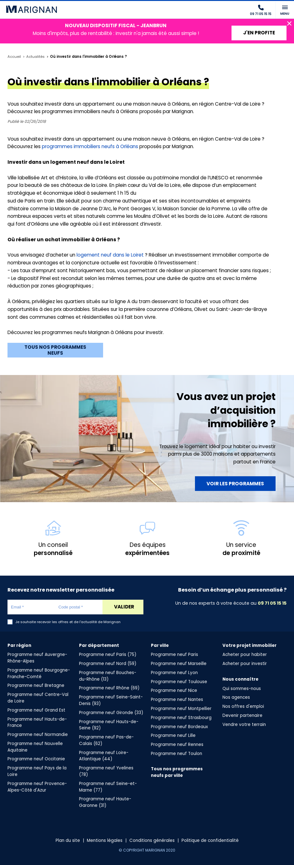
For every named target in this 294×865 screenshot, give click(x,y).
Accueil (14, 56)
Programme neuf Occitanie (36, 759)
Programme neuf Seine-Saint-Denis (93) (111, 700)
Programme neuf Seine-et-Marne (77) (108, 787)
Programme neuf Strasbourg (181, 718)
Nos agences (236, 697)
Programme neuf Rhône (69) (109, 688)
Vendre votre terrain (244, 725)
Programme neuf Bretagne (35, 685)
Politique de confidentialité (210, 840)
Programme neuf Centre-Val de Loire (37, 698)
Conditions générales (152, 840)
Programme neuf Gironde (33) (111, 713)
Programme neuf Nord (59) (107, 664)
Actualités (35, 56)
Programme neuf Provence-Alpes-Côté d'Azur (37, 787)
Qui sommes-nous (241, 689)
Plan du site (68, 840)
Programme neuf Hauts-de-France (37, 722)
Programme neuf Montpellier (181, 709)
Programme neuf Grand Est (36, 710)
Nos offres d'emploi (243, 706)
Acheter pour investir (244, 664)
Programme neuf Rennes (177, 745)
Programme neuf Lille (173, 735)
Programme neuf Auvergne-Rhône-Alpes (37, 658)
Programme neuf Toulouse (179, 682)
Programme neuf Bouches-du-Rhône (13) (107, 676)
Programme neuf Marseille (179, 664)
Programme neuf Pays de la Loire (37, 771)
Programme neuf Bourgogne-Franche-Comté (38, 673)
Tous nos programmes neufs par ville (177, 772)
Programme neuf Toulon (176, 754)
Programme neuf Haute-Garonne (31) (105, 802)
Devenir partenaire (242, 715)
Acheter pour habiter (244, 655)
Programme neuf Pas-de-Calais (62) (106, 740)
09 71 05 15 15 (272, 603)
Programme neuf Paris (174, 655)
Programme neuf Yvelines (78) (106, 771)
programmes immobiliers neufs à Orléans (90, 146)
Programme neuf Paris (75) (107, 655)
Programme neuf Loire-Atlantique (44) (103, 756)
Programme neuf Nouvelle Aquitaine (35, 747)
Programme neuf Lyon (174, 673)
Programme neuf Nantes (177, 699)
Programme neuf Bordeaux (179, 727)
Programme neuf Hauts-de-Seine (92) (108, 725)
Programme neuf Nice (174, 690)
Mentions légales (104, 840)
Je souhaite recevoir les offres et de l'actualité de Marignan (68, 622)
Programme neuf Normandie (37, 735)
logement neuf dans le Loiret (110, 255)
